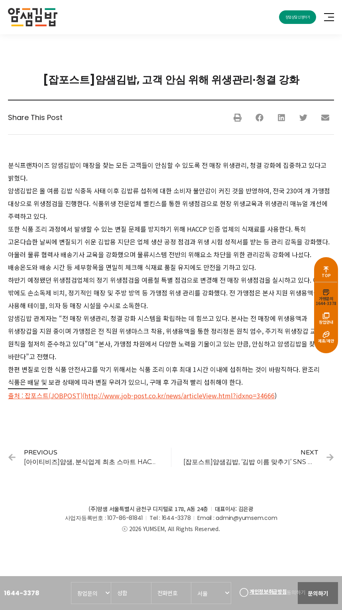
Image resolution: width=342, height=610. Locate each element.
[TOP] (326, 267)
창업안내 (326, 324)
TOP (326, 274)
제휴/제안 (326, 344)
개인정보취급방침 (266, 589)
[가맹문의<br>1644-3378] (326, 291)
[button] (237, 119)
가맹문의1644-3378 (326, 300)
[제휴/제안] (326, 337)
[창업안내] (326, 316)
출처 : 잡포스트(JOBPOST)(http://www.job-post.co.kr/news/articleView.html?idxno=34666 (141, 397)
